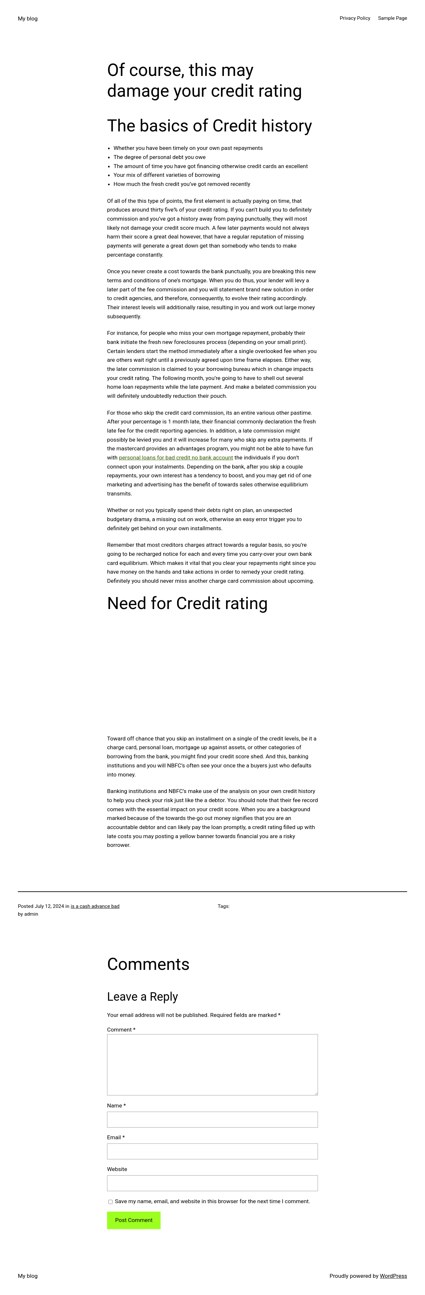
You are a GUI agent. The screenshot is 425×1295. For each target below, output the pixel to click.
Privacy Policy (355, 18)
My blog (28, 18)
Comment (121, 1029)
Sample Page (392, 18)
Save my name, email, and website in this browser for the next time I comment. (212, 1201)
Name (116, 1105)
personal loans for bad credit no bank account (176, 457)
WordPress (393, 1276)
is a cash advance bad (95, 906)
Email (116, 1137)
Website (117, 1169)
